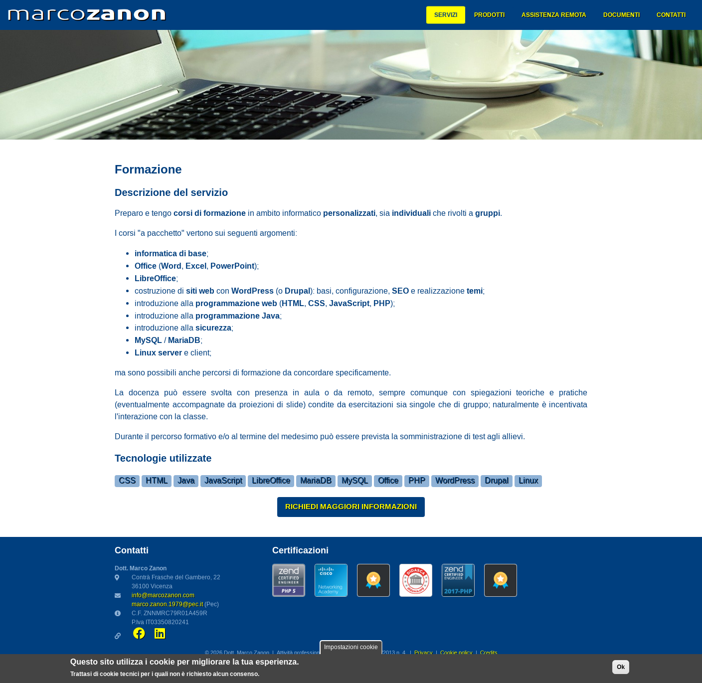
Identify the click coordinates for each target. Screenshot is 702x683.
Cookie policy (456, 653)
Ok (621, 667)
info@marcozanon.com (163, 595)
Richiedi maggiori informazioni (351, 507)
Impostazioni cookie (351, 647)
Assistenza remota (554, 15)
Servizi (445, 15)
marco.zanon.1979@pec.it (167, 604)
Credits (489, 653)
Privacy (423, 653)
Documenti (621, 15)
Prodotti (489, 15)
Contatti (671, 15)
